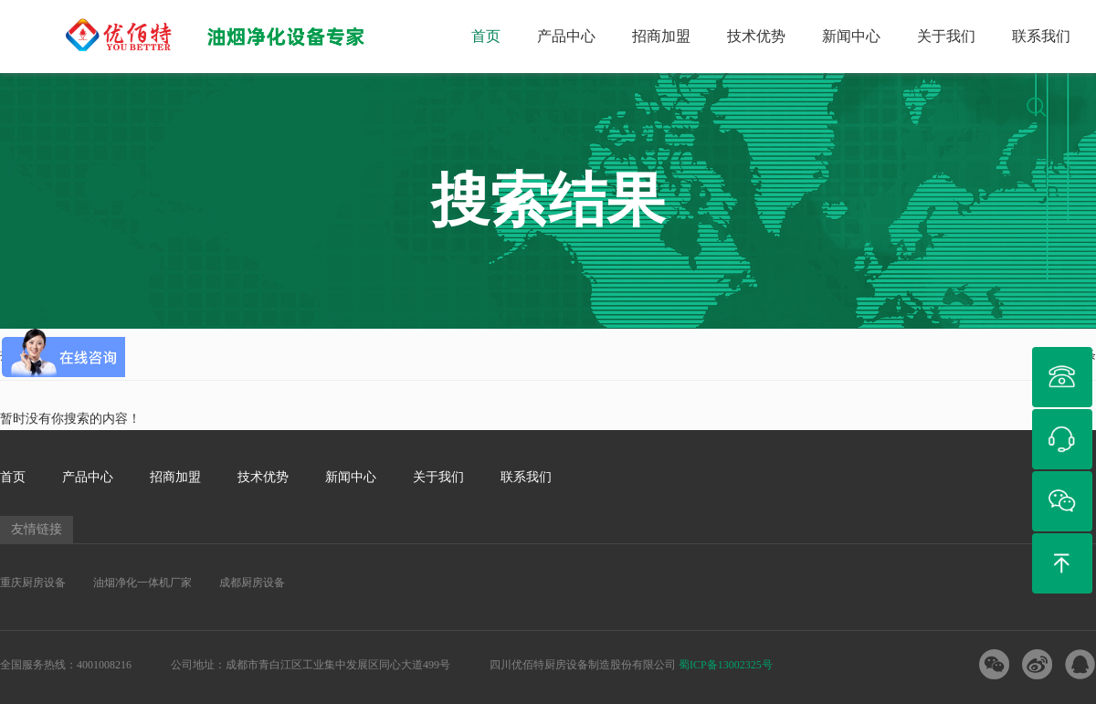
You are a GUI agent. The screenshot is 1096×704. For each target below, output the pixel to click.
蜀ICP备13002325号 (726, 664)
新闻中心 (851, 36)
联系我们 (1041, 36)
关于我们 (946, 36)
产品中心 (566, 36)
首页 (486, 36)
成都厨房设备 (252, 582)
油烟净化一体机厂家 (142, 582)
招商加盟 (661, 36)
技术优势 (756, 36)
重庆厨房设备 (33, 582)
